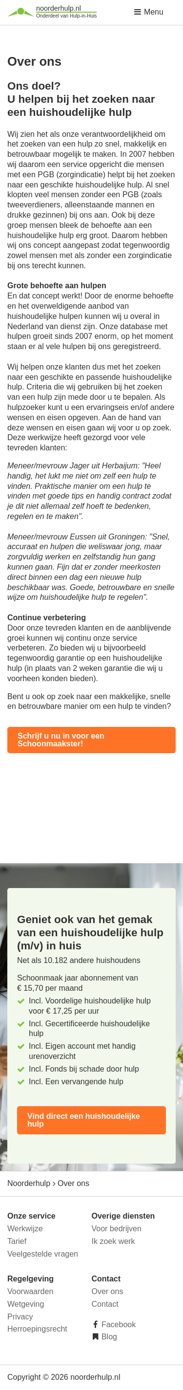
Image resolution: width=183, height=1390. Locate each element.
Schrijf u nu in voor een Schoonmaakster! (61, 740)
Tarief (16, 1241)
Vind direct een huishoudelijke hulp (83, 1120)
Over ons (107, 1291)
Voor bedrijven (117, 1228)
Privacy (20, 1317)
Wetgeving (25, 1304)
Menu (148, 12)
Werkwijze (25, 1228)
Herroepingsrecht (37, 1329)
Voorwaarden (30, 1291)
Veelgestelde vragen (42, 1254)
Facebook (118, 1324)
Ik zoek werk (113, 1241)
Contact (105, 1304)
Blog (108, 1337)
